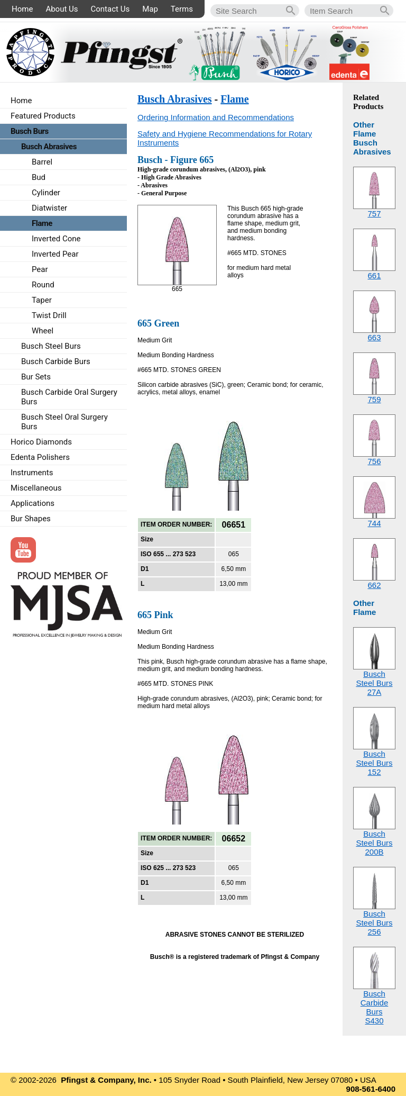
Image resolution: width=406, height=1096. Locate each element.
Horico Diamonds (41, 442)
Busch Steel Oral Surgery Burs (64, 421)
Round (43, 284)
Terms (182, 9)
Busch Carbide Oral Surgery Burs (69, 396)
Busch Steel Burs (51, 346)
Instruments (32, 472)
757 (374, 213)
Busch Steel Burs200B (374, 842)
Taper (42, 300)
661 (374, 275)
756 (374, 461)
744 (374, 523)
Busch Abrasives (174, 99)
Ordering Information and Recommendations (215, 117)
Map (150, 9)
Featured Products (43, 116)
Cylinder (46, 192)
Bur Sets (36, 377)
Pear (40, 269)
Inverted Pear (55, 254)
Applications (32, 503)
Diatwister (49, 208)
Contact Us (110, 9)
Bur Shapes (31, 518)
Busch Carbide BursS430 (375, 1007)
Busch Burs (30, 131)
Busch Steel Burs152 (374, 762)
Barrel (42, 162)
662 (374, 585)
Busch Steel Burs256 (374, 922)
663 (374, 337)
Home (22, 9)
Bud (38, 177)
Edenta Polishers (40, 457)
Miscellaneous (36, 488)
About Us (61, 9)
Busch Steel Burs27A (374, 682)
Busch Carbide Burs (55, 361)
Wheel (42, 331)
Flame (234, 99)
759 (374, 399)
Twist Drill (49, 315)
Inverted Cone (56, 238)
